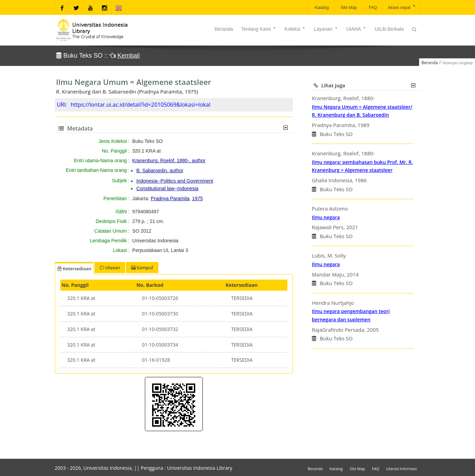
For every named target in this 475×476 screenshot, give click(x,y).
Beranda (224, 29)
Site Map (348, 7)
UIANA (356, 29)
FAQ (372, 7)
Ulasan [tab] (110, 267)
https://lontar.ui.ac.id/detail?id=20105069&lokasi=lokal (140, 104)
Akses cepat (402, 7)
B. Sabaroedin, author (159, 170)
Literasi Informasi (401, 468)
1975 (197, 198)
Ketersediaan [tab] (74, 268)
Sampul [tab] (142, 267)
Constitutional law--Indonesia (167, 188)
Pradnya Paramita (170, 198)
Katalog (321, 7)
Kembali (128, 55)
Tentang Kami (258, 29)
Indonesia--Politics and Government (174, 181)
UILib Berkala (389, 29)
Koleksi (295, 29)
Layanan (326, 29)
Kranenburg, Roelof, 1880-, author (168, 160)
